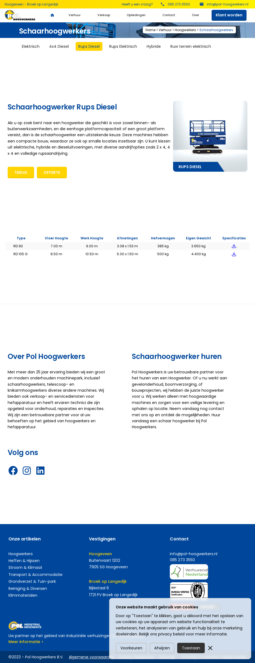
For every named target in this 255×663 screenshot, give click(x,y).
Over (195, 15)
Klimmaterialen (22, 595)
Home (150, 30)
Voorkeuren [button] (131, 648)
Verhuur (75, 15)
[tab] (30, 46)
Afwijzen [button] (162, 648)
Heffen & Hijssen (24, 560)
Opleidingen (136, 15)
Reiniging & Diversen (27, 588)
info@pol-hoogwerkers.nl (193, 554)
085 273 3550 (182, 560)
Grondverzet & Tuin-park (32, 581)
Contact (168, 15)
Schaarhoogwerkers (216, 30)
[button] (210, 648)
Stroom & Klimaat (25, 567)
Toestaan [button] (191, 648)
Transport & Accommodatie (35, 574)
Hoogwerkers (185, 30)
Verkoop (103, 15)
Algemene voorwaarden (92, 657)
